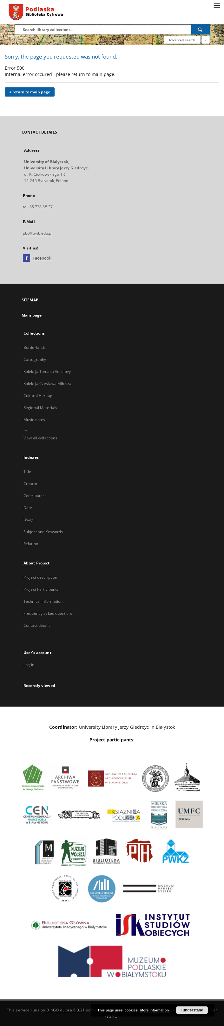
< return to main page (29, 92)
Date (27, 507)
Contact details (36, 625)
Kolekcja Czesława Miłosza (47, 383)
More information (154, 1010)
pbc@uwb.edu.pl (37, 233)
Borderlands (34, 347)
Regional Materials (40, 407)
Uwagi (29, 519)
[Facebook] (26, 258)
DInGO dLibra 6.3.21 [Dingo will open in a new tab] (65, 1010)
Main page (32, 315)
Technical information (43, 601)
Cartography (34, 359)
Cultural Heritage (39, 395)
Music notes (34, 419)
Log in (28, 664)
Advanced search (182, 40)
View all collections (40, 438)
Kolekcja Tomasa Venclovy (47, 371)
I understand (192, 1010)
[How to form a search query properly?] (205, 40)
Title (27, 471)
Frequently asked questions (48, 613)
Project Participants (40, 589)
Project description (40, 577)
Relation (30, 543)
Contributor (33, 495)
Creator (30, 483)
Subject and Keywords (43, 531)
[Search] (200, 29)
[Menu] (216, 5)
